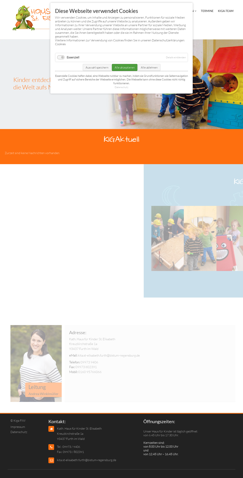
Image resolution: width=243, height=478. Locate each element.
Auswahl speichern (97, 67)
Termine (207, 11)
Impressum (17, 427)
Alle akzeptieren (125, 67)
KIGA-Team (226, 11)
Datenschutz (18, 432)
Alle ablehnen (149, 67)
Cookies (60, 44)
